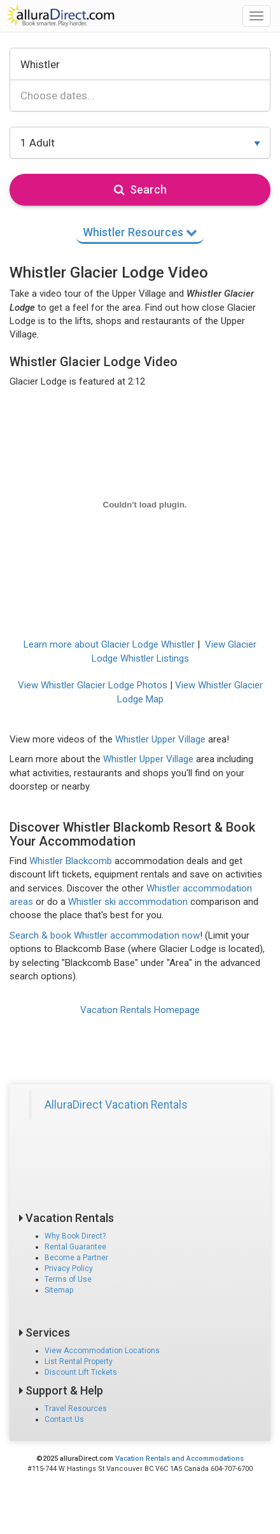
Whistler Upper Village (160, 739)
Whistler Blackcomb (70, 861)
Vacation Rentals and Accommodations (179, 1458)
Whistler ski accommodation (128, 901)
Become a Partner (76, 1257)
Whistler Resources (140, 232)
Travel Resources (76, 1408)
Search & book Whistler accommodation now (105, 935)
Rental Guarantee (75, 1246)
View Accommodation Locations (102, 1350)
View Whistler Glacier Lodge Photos (92, 685)
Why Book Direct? (75, 1236)
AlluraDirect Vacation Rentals (116, 1104)
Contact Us (64, 1419)
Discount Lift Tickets (81, 1372)
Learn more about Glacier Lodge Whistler (109, 644)
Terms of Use (68, 1279)
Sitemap (59, 1290)
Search (140, 189)
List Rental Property (79, 1361)
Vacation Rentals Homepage (140, 1010)
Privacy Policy (69, 1268)
